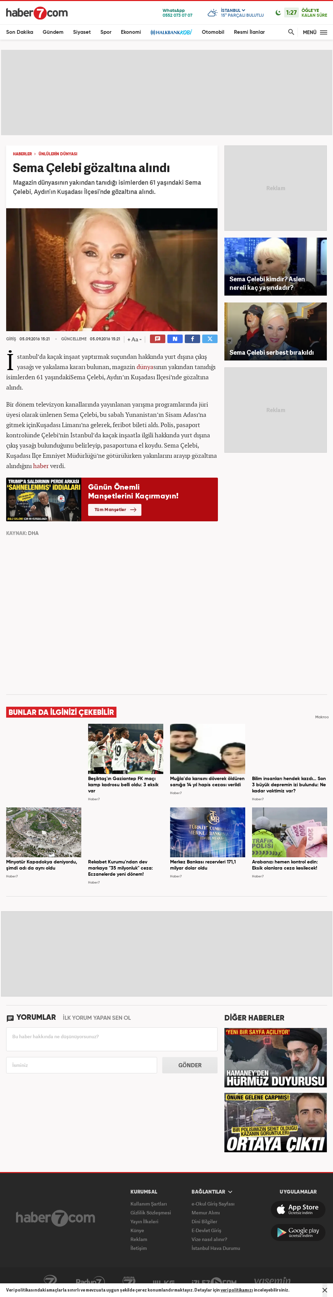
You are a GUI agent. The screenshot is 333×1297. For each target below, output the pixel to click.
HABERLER (22, 154)
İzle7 (214, 1282)
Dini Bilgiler (204, 1221)
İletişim (138, 1248)
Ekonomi (131, 32)
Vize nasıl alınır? (209, 1239)
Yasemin (272, 1282)
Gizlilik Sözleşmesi (150, 1212)
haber (41, 466)
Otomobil (213, 32)
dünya (145, 367)
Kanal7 (50, 1282)
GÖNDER (190, 1065)
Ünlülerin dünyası (58, 154)
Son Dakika (19, 32)
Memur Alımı (206, 1212)
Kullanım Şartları (148, 1203)
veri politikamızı (237, 1290)
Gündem (53, 32)
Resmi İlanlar (249, 32)
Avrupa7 (129, 1282)
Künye (137, 1230)
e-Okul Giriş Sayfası (213, 1203)
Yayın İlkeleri (144, 1221)
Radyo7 (90, 1282)
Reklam (138, 1239)
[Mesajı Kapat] (324, 1290)
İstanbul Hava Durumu (216, 1248)
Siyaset (82, 32)
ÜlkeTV (164, 1282)
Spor (105, 32)
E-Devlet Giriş (206, 1230)
